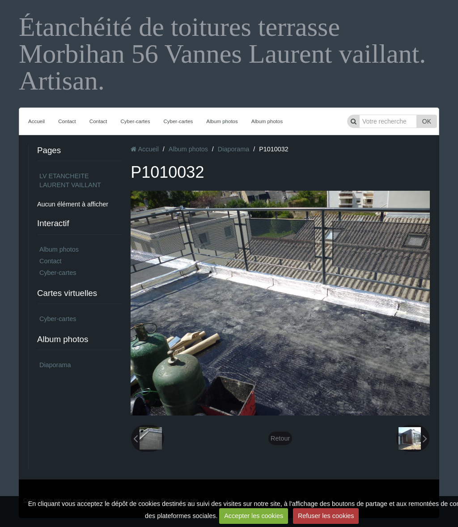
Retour (280, 438)
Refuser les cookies (326, 515)
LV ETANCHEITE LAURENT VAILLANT (70, 180)
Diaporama (55, 364)
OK (426, 121)
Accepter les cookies (253, 515)
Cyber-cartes (135, 121)
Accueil (36, 121)
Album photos (221, 121)
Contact (67, 121)
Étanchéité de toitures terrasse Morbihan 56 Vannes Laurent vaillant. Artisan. (222, 53)
